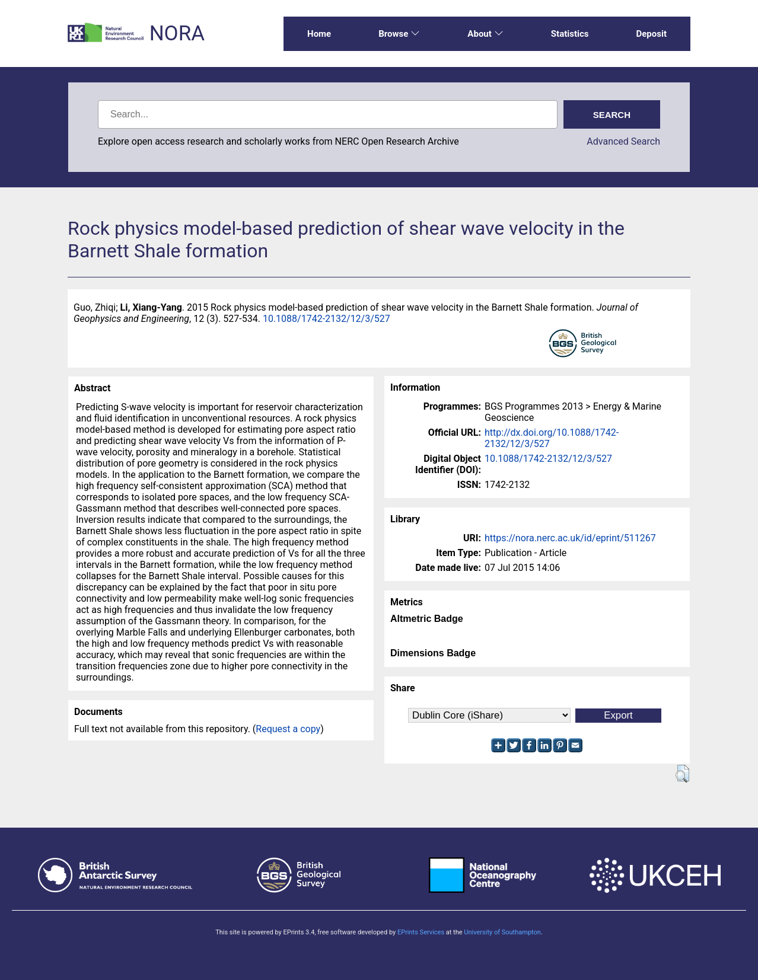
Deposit (651, 33)
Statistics (570, 33)
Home (319, 33)
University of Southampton (502, 932)
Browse (399, 33)
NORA (177, 33)
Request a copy (288, 729)
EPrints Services (420, 932)
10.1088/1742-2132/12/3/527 (326, 318)
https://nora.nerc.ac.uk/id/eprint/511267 (570, 538)
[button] (682, 774)
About (485, 33)
